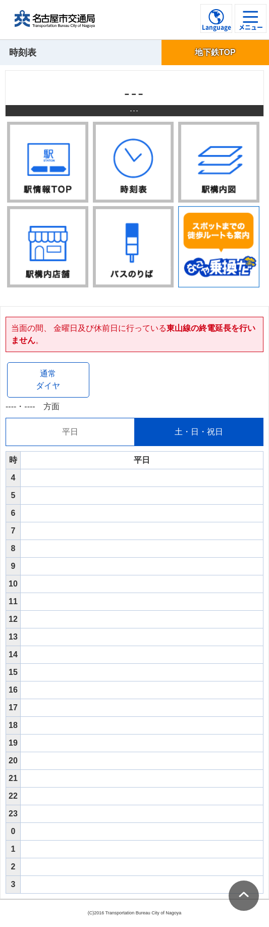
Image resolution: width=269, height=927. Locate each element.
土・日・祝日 (199, 431)
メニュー (251, 27)
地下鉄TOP (215, 52)
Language (216, 27)
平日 (70, 431)
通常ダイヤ (48, 379)
